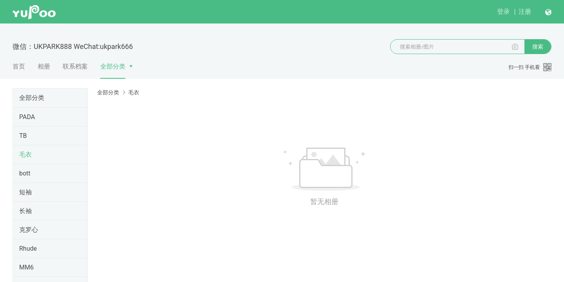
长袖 (25, 211)
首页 (19, 66)
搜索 (537, 46)
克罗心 (28, 229)
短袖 (25, 192)
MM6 (26, 267)
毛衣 (25, 154)
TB (23, 135)
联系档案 (75, 66)
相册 (44, 66)
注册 (525, 11)
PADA (27, 117)
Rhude (28, 248)
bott (25, 173)
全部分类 (112, 66)
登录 (503, 11)
